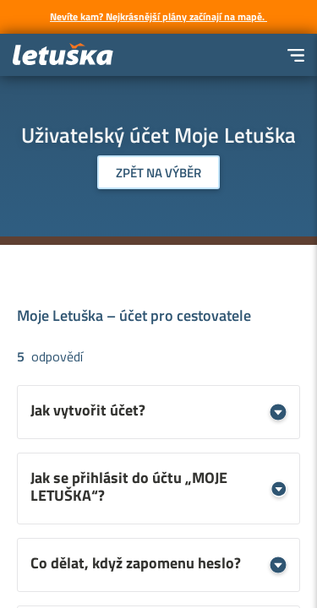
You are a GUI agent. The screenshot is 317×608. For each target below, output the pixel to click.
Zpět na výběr (158, 172)
